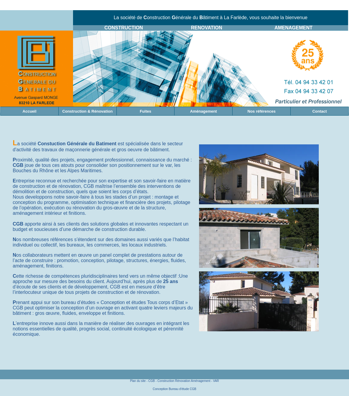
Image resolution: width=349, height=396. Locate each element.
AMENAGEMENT (293, 27)
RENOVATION (206, 27)
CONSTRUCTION (123, 27)
